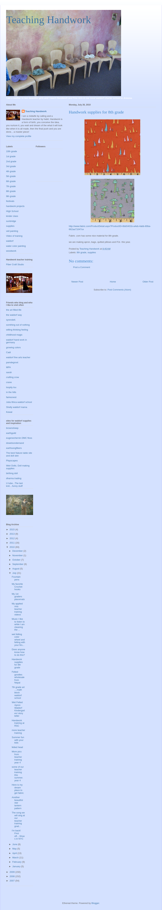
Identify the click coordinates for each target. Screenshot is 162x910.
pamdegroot (12, 362)
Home (113, 281)
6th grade (11, 181)
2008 (12, 876)
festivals (10, 201)
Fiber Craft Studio (15, 264)
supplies (92, 252)
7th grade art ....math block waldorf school (18, 692)
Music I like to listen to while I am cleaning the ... (18, 624)
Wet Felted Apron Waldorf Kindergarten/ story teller (18, 709)
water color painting (16, 246)
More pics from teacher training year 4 (17, 757)
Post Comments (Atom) (119, 289)
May (14, 848)
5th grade (11, 176)
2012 (12, 538)
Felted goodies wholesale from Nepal (18, 677)
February (17, 862)
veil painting (12, 231)
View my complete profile (18, 136)
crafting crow (12, 377)
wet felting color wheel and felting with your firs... (18, 639)
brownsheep (12, 428)
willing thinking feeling (17, 329)
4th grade (11, 171)
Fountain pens (16, 578)
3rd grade (11, 166)
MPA (8, 367)
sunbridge (11, 221)
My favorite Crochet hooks (17, 587)
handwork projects (15, 206)
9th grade (11, 196)
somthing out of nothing (18, 325)
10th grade (11, 151)
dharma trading (13, 478)
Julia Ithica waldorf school (19, 402)
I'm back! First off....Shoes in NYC (18, 834)
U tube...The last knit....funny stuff (14, 484)
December (18, 551)
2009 (12, 872)
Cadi (8, 352)
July (14, 573)
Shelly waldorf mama (16, 407)
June (15, 844)
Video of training (14, 236)
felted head (17, 747)
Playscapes (12, 460)
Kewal (9, 412)
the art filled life (13, 310)
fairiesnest (11, 397)
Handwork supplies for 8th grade (17, 663)
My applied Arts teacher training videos (17, 609)
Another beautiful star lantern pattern (17, 802)
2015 (12, 529)
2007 (12, 880)
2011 (12, 542)
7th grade (11, 186)
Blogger (95, 903)
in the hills (11, 392)
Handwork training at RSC (18, 723)
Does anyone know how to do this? (18, 652)
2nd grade (11, 161)
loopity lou (11, 387)
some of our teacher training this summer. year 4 (18, 774)
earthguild (11, 433)
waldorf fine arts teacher (18, 357)
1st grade (11, 156)
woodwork (11, 251)
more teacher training (18, 731)
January (16, 866)
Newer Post (77, 281)
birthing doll (12, 473)
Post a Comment (81, 267)
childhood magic (14, 334)
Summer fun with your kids (18, 740)
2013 (12, 534)
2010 (12, 547)
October (16, 559)
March (15, 857)
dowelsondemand (15, 443)
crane (9, 382)
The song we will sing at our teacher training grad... (18, 819)
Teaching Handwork (48, 19)
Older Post (148, 281)
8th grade (81, 252)
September (18, 564)
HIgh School (12, 211)
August (16, 568)
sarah (9, 372)
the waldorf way (14, 315)
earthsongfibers (14, 448)
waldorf (9, 241)
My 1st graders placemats (18, 597)
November (18, 555)
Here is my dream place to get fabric (18, 788)
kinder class (12, 216)
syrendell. (11, 319)
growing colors (13, 347)
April (15, 853)
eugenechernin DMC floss (19, 438)
